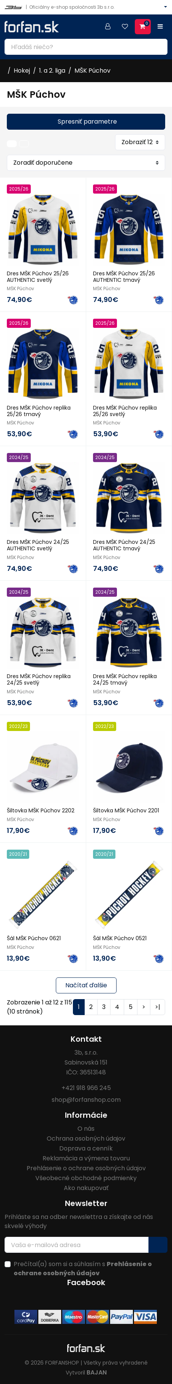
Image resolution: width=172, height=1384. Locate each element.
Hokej (22, 70)
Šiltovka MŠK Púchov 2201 (126, 810)
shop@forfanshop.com (86, 1099)
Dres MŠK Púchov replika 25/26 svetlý (125, 411)
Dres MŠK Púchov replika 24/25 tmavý (125, 679)
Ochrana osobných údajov (86, 1138)
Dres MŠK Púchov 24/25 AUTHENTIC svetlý (38, 545)
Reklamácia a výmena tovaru (86, 1158)
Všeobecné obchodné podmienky (86, 1178)
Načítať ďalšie (86, 985)
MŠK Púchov (92, 70)
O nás (86, 1128)
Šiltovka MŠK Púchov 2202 (40, 810)
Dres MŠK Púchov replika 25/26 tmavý (39, 411)
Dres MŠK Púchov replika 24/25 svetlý (39, 679)
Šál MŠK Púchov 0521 (120, 938)
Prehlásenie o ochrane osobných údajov (86, 1168)
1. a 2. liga (52, 70)
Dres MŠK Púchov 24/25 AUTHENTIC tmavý (124, 545)
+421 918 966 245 (86, 1088)
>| (157, 1007)
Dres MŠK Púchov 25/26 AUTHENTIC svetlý (38, 277)
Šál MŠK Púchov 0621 (34, 938)
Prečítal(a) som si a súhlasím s (83, 1269)
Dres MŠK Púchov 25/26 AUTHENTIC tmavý (124, 277)
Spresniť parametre (87, 121)
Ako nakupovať (86, 1188)
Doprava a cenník (86, 1148)
